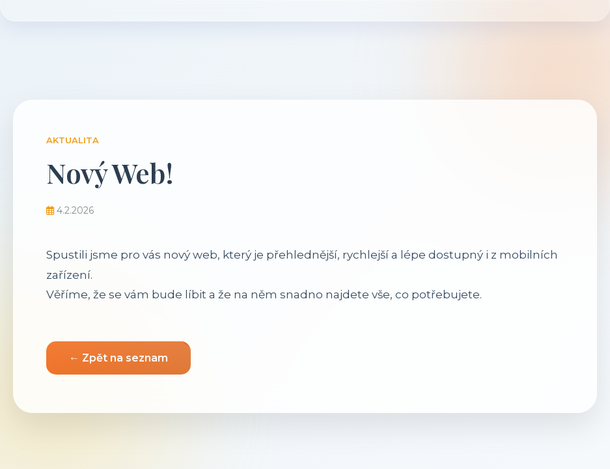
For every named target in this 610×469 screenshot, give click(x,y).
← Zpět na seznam (118, 358)
